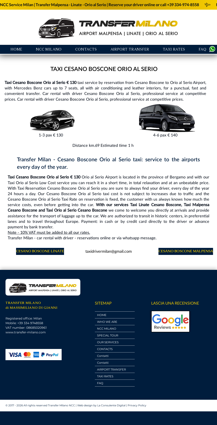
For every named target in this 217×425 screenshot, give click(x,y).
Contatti (103, 356)
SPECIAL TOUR (107, 335)
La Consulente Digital (111, 405)
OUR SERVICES (108, 342)
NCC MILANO (106, 328)
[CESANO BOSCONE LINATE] (40, 251)
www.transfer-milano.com (26, 332)
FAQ (100, 383)
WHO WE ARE (107, 321)
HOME (102, 315)
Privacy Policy (137, 405)
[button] (130, 49)
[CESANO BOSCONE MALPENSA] (185, 251)
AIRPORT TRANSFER (111, 369)
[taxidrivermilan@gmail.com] (108, 251)
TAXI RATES (105, 376)
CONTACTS (105, 349)
